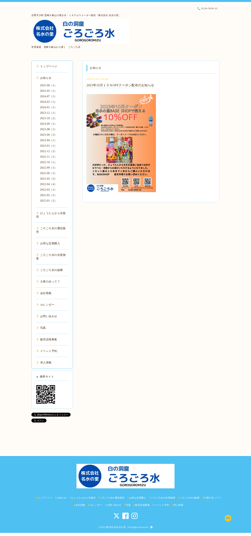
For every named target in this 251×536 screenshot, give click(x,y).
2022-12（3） (48, 151)
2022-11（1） (48, 156)
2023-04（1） (48, 140)
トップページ (47, 66)
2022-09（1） (48, 167)
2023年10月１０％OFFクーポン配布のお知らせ (120, 85)
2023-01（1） (48, 145)
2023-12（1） (48, 112)
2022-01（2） (48, 200)
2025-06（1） (48, 85)
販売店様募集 (47, 339)
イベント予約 (47, 351)
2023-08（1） (48, 129)
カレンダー (45, 304)
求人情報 (44, 362)
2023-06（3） (48, 134)
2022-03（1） (48, 189)
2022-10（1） (48, 162)
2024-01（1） (48, 107)
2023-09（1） (48, 123)
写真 (41, 327)
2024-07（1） (48, 96)
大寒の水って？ (48, 281)
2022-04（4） (48, 184)
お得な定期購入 (48, 243)
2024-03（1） (48, 101)
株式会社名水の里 (116, 527)
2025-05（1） (48, 90)
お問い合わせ (47, 316)
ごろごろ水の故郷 (50, 270)
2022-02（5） (48, 195)
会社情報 (44, 293)
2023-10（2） (48, 118)
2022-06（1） (48, 173)
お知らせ (44, 77)
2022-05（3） (48, 178)
